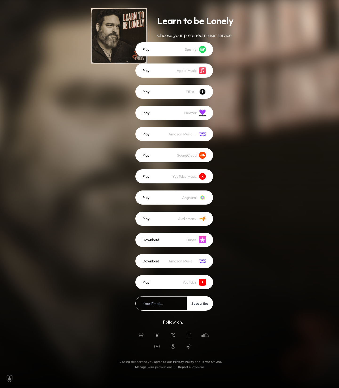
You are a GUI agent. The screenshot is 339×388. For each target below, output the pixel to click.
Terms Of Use (211, 362)
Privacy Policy (183, 362)
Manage (141, 367)
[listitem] (174, 49)
